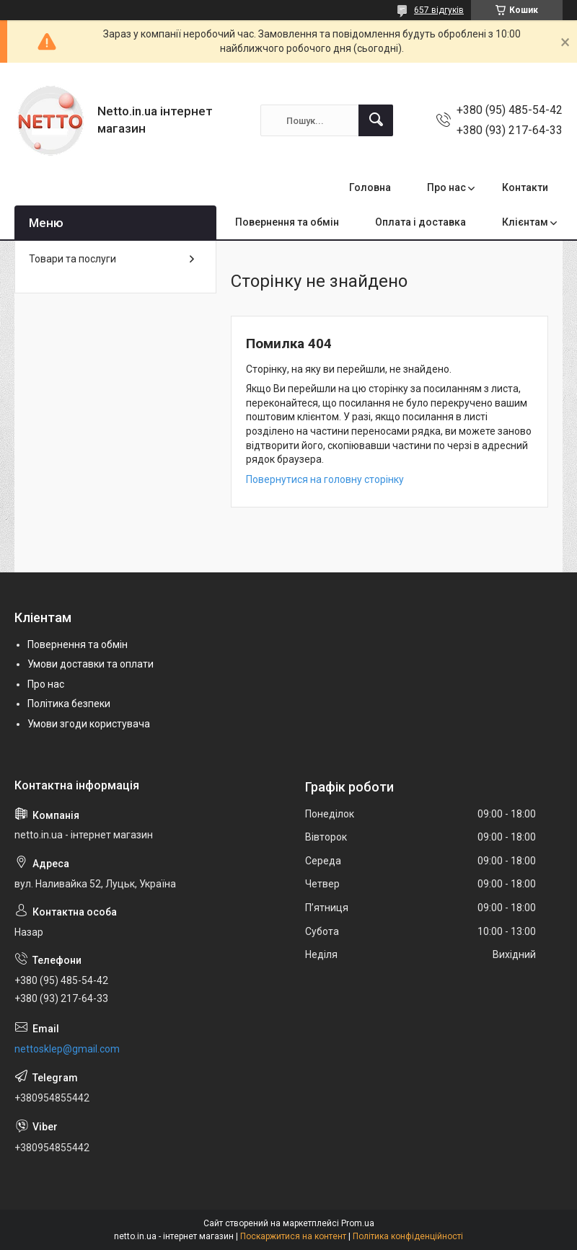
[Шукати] (375, 120)
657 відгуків (439, 10)
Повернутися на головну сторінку (325, 479)
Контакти (525, 187)
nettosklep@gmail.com (67, 1049)
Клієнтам (525, 222)
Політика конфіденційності (408, 1236)
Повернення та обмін (287, 222)
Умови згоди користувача (88, 724)
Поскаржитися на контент (293, 1236)
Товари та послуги (72, 259)
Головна (370, 187)
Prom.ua (357, 1223)
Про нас (446, 187)
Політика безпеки (68, 703)
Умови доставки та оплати (90, 664)
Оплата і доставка (420, 222)
